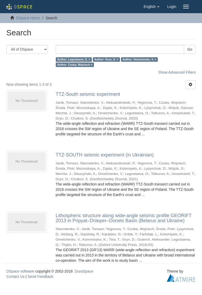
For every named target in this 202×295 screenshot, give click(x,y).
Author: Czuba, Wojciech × (74, 64)
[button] (151, 6)
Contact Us (15, 276)
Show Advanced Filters (177, 72)
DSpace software (20, 271)
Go (189, 49)
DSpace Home (28, 18)
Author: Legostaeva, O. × (73, 59)
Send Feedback (40, 276)
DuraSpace (84, 271)
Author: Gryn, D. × (106, 59)
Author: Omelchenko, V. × (139, 59)
